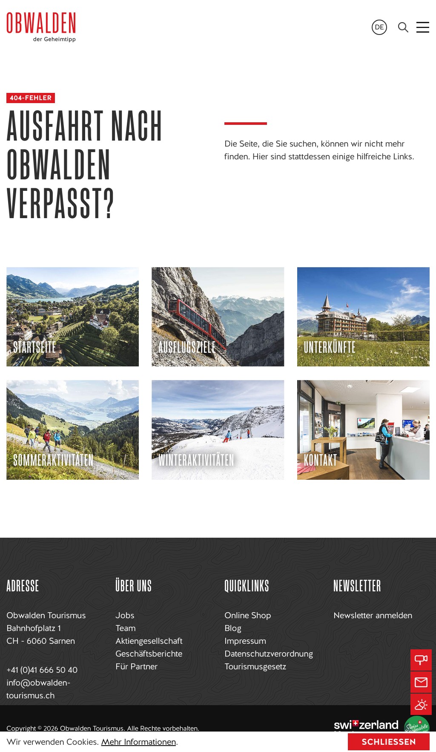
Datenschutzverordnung (268, 653)
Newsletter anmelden (372, 615)
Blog (232, 628)
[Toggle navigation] (423, 27)
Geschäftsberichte (148, 653)
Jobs (124, 615)
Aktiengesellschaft (148, 640)
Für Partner (136, 666)
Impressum (245, 640)
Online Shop (247, 615)
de (379, 27)
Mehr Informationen (138, 741)
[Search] (403, 27)
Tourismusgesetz (255, 666)
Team (125, 628)
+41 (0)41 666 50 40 (41, 669)
